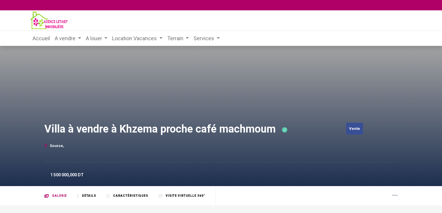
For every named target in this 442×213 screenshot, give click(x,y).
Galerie (55, 196)
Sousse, (54, 146)
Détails (86, 196)
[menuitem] (41, 38)
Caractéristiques (127, 196)
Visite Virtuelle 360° (182, 196)
